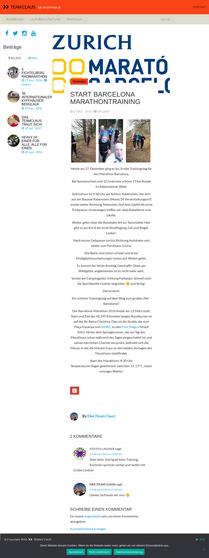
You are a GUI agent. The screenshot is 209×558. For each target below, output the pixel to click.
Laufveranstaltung (45, 19)
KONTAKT (199, 7)
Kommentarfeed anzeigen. (88, 529)
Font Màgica (130, 327)
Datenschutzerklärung (129, 552)
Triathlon (74, 19)
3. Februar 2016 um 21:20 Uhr (106, 489)
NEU (32, 58)
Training (79, 81)
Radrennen (15, 19)
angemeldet (92, 516)
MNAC (106, 327)
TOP (200, 539)
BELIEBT (15, 58)
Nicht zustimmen (99, 552)
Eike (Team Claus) (101, 416)
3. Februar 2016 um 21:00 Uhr (106, 454)
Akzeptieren (76, 552)
